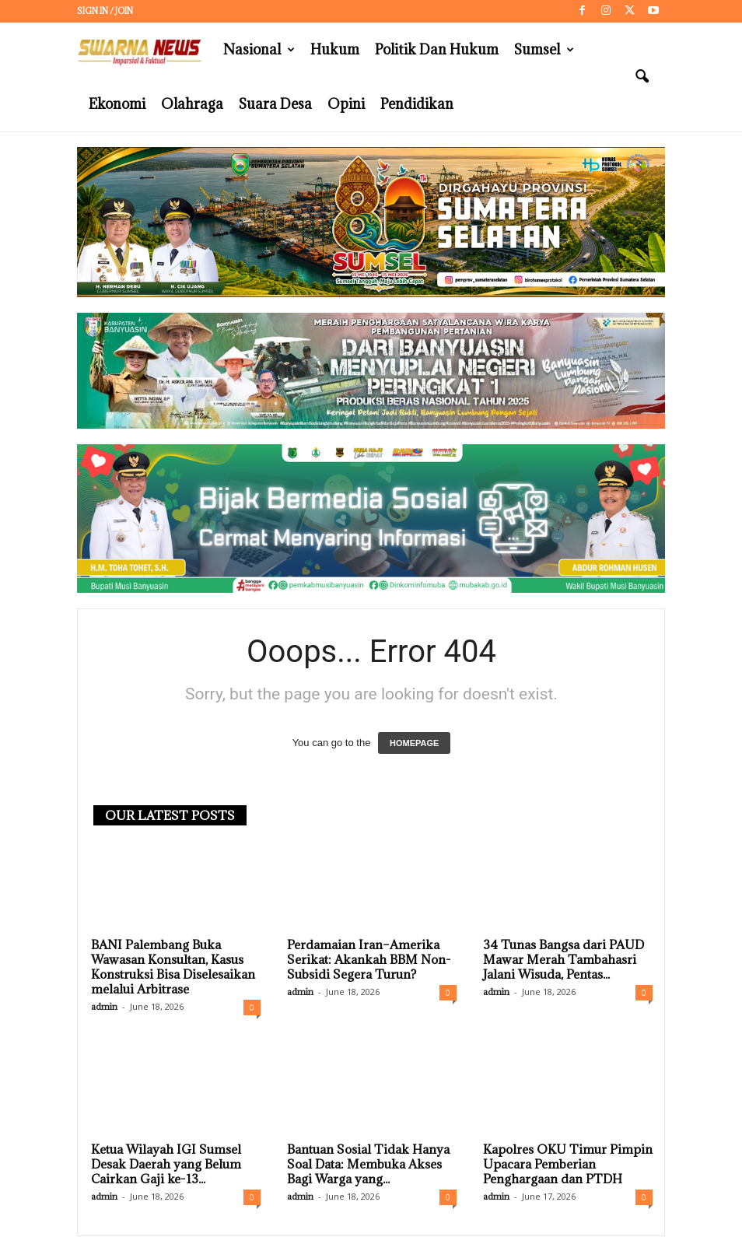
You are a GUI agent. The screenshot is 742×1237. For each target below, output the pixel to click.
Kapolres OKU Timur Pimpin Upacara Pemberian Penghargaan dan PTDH (568, 1164)
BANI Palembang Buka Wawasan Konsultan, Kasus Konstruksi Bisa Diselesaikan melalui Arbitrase (173, 967)
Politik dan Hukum (437, 49)
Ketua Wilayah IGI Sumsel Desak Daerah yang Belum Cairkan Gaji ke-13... (166, 1164)
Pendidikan (416, 104)
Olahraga (192, 104)
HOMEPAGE (414, 743)
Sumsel (544, 50)
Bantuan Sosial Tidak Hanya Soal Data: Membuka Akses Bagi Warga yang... (368, 1164)
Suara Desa (275, 104)
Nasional (259, 50)
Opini (346, 104)
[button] (642, 77)
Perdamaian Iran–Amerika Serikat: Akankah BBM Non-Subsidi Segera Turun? (369, 960)
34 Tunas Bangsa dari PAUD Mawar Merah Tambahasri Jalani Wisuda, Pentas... (563, 960)
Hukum (334, 49)
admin (104, 1007)
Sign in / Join (105, 10)
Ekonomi (117, 104)
